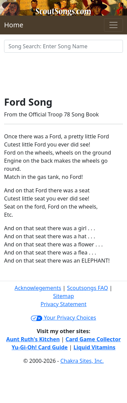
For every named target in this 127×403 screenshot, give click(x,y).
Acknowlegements (38, 288)
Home (13, 24)
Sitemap (63, 296)
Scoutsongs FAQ (87, 288)
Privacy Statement (64, 304)
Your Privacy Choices (63, 317)
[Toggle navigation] (113, 25)
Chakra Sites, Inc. (82, 361)
